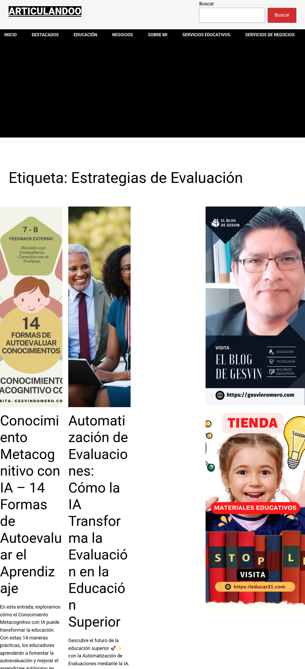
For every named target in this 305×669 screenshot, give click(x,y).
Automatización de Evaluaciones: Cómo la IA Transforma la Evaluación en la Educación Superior (98, 521)
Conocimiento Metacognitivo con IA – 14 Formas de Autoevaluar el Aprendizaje (31, 504)
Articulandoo (45, 11)
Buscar (206, 3)
